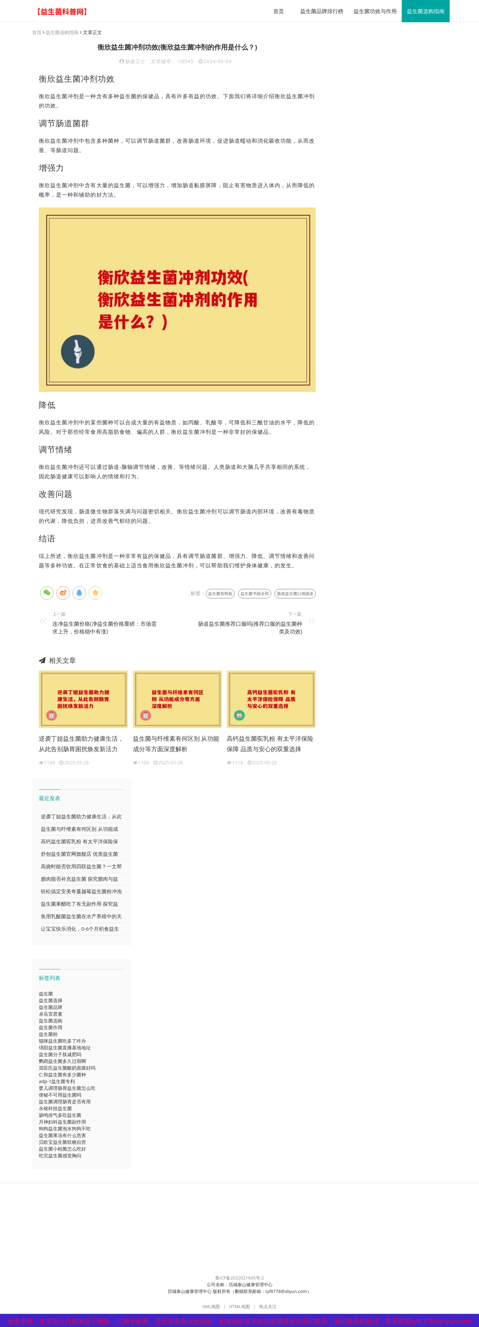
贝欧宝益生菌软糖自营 (62, 1142)
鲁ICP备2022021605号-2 (239, 1278)
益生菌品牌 (50, 1007)
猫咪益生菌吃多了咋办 (62, 1041)
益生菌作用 (50, 1027)
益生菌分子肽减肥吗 (60, 1054)
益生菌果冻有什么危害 (62, 1135)
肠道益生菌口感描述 (295, 594)
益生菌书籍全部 (255, 594)
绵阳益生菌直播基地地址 (65, 1048)
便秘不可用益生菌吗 (60, 1095)
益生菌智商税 (220, 594)
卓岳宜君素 (50, 1014)
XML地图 (211, 1307)
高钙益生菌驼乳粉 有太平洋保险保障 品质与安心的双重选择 (270, 744)
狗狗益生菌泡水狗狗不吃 (65, 1129)
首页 (276, 11)
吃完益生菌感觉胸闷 (60, 1156)
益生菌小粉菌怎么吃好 (62, 1149)
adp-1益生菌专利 (57, 1081)
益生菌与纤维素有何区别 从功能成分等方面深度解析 (176, 744)
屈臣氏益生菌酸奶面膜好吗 (67, 1068)
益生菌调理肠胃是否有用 (65, 1102)
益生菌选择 (50, 1000)
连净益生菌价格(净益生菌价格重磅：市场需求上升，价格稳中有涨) (104, 628)
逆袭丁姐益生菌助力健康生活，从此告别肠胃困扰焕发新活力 (81, 744)
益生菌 (46, 994)
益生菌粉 (48, 1034)
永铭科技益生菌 (55, 1108)
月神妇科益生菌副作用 (62, 1122)
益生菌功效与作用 (372, 11)
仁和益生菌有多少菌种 (62, 1075)
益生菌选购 (50, 1021)
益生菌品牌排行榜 (319, 11)
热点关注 (268, 1307)
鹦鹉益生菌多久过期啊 (62, 1061)
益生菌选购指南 (423, 11)
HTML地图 (239, 1307)
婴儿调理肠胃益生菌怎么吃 (67, 1088)
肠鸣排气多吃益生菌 (60, 1115)
